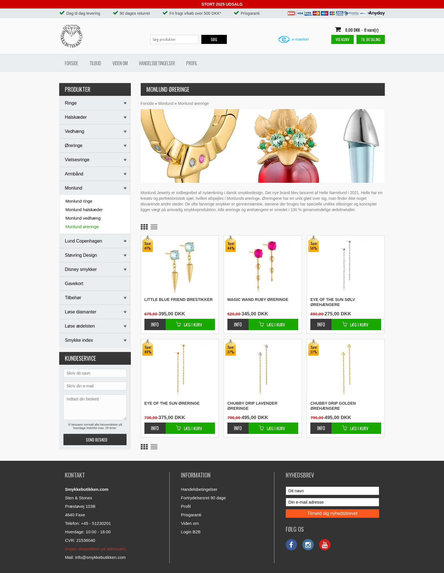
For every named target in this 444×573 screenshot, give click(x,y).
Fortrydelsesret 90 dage (203, 497)
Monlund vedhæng (83, 218)
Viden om (120, 63)
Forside (71, 63)
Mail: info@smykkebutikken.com (95, 557)
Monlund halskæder (84, 209)
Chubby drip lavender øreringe (252, 406)
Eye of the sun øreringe (172, 403)
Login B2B (190, 531)
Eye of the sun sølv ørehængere (332, 302)
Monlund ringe (78, 201)
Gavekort (74, 283)
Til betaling (371, 39)
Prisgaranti (191, 514)
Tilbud (95, 63)
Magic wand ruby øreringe (257, 299)
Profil (191, 63)
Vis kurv (342, 39)
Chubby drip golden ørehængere (333, 406)
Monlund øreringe (82, 226)
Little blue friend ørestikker (178, 299)
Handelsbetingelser (157, 63)
